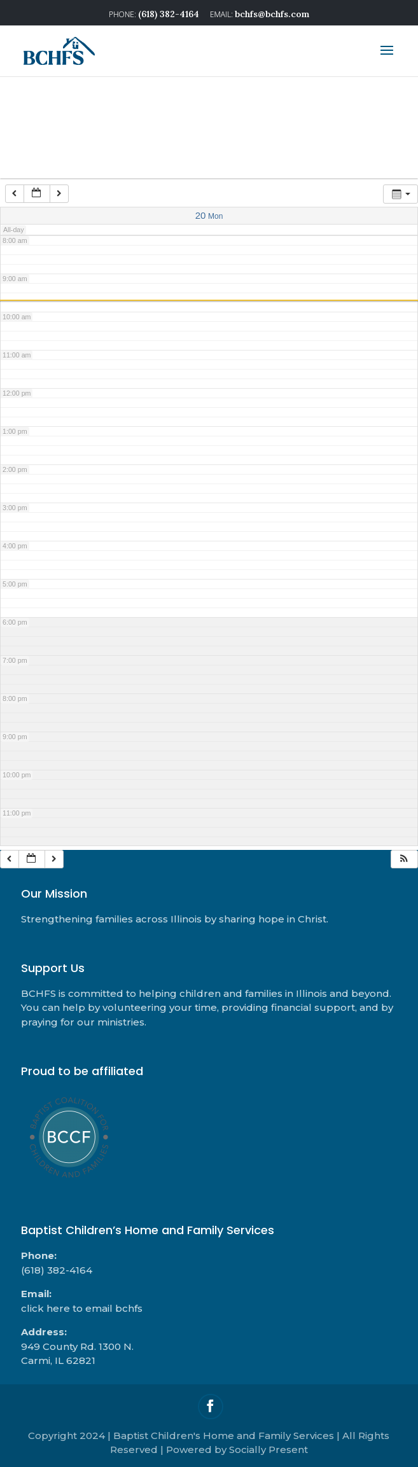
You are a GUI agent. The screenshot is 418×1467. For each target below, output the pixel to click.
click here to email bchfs (82, 1308)
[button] (404, 859)
